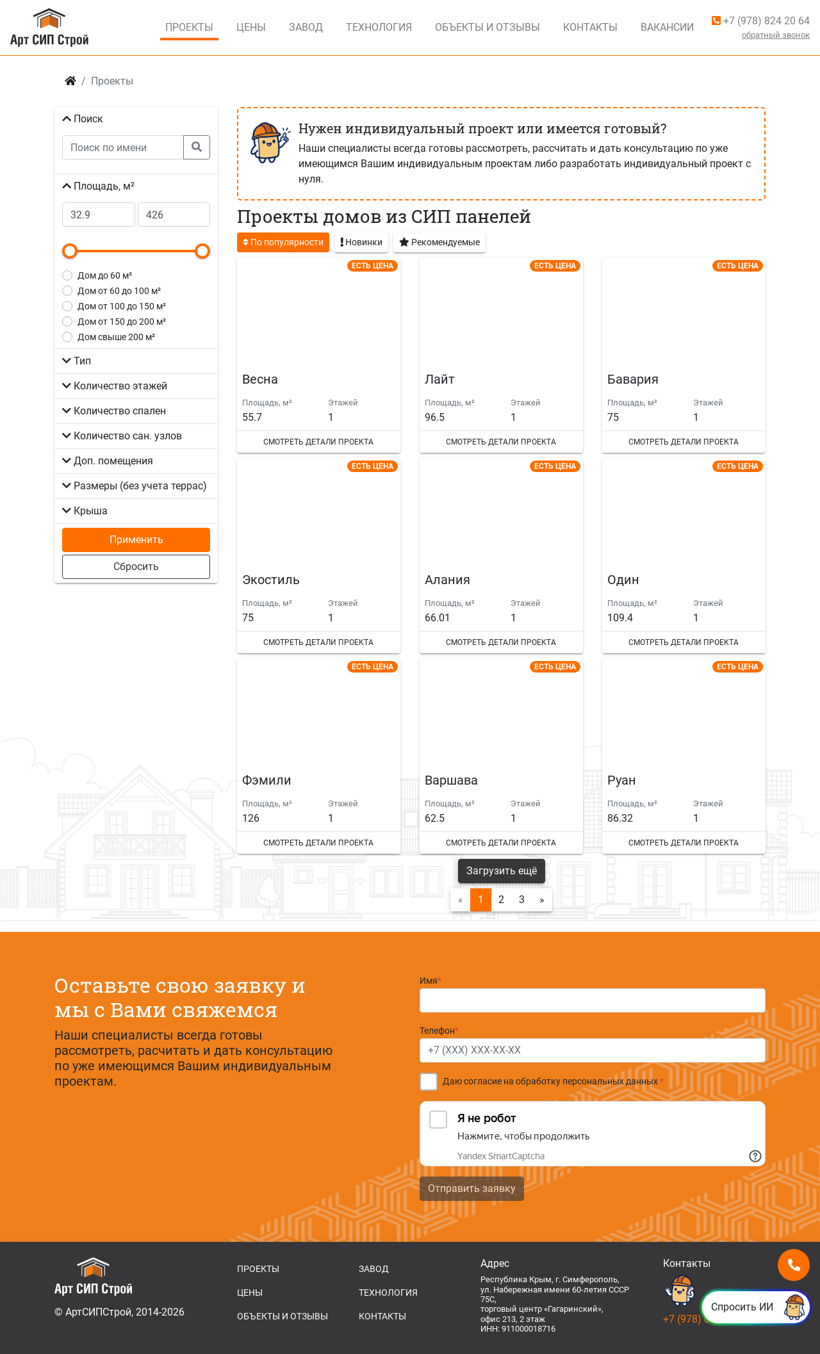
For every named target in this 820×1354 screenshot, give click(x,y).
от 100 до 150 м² (122, 306)
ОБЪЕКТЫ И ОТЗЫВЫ (282, 1316)
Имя (430, 980)
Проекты (189, 27)
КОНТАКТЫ (382, 1316)
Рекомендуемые (439, 241)
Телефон (439, 1030)
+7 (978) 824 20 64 (761, 21)
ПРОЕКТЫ (258, 1269)
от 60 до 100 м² (119, 291)
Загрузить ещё (501, 871)
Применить (136, 540)
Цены (251, 27)
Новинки (361, 241)
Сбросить (136, 566)
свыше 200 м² (116, 337)
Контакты (590, 27)
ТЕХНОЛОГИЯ (388, 1292)
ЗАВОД (374, 1269)
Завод (306, 27)
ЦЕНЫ (250, 1292)
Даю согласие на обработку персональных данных (553, 1081)
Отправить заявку (472, 1188)
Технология (379, 27)
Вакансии (667, 27)
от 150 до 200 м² (122, 321)
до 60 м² (105, 275)
